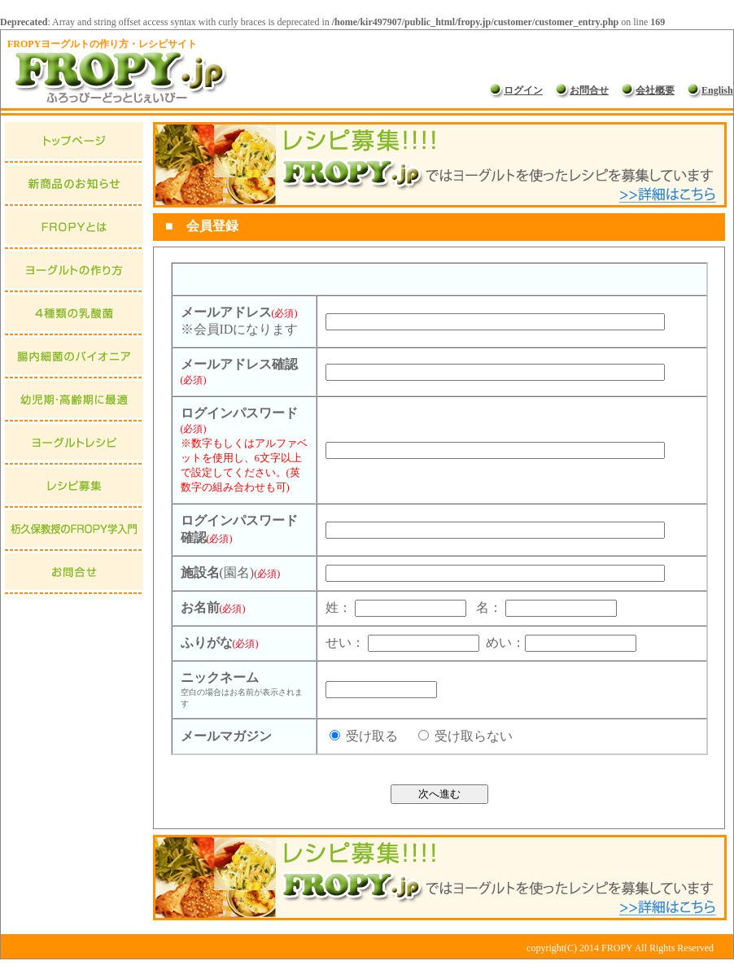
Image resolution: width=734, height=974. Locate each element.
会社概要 (648, 90)
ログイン (516, 90)
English (710, 90)
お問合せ (582, 90)
